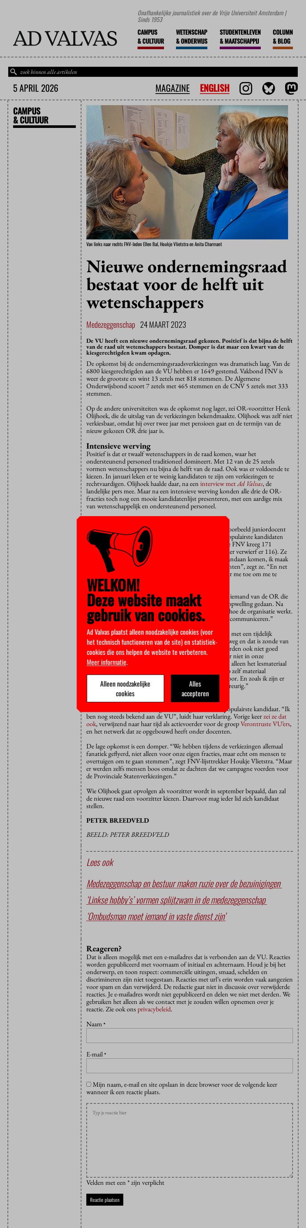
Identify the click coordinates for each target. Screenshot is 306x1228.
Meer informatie (106, 662)
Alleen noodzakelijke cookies (126, 688)
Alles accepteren (195, 688)
